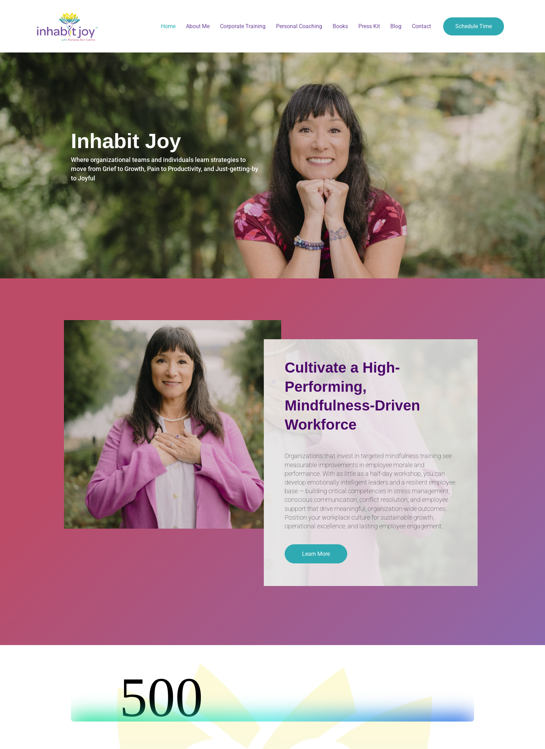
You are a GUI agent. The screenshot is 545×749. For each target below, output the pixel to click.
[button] (316, 553)
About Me (198, 26)
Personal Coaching (299, 26)
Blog (395, 26)
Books (340, 26)
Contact (421, 26)
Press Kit (369, 26)
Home (168, 26)
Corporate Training (243, 26)
